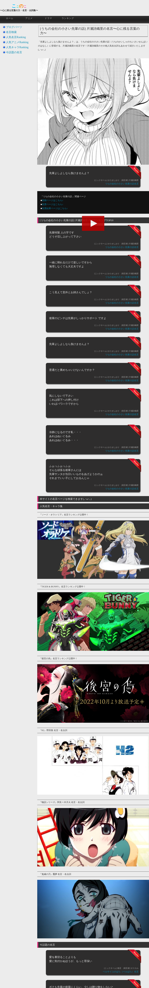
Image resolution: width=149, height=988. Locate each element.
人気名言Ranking (16, 37)
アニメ (29, 18)
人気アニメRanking (17, 42)
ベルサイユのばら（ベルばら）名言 (121, 971)
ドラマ (48, 18)
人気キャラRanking (17, 47)
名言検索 (11, 32)
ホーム (9, 18)
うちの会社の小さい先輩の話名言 (122, 184)
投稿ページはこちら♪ (52, 200)
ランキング (68, 18)
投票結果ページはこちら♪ (55, 208)
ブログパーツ (14, 27)
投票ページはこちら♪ (52, 204)
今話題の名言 (14, 52)
